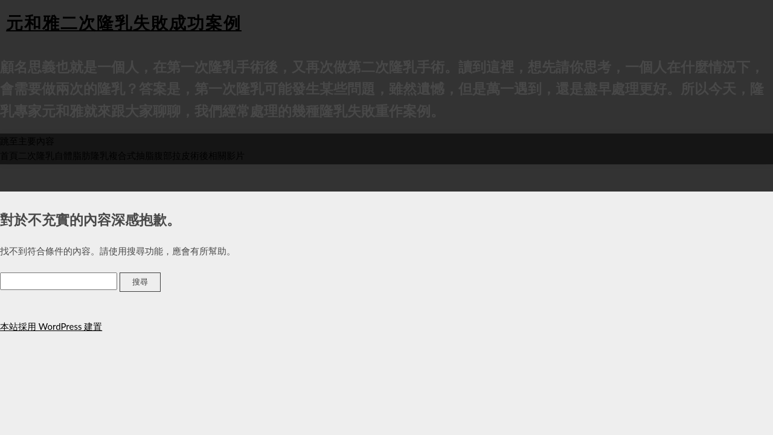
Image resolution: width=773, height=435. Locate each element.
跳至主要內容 (27, 140)
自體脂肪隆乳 (81, 155)
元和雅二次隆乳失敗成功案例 (124, 22)
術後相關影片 (217, 155)
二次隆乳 (36, 155)
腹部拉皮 (172, 155)
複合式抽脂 (131, 155)
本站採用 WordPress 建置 (51, 326)
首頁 (9, 155)
